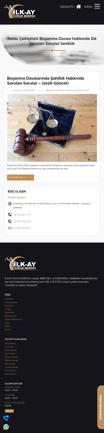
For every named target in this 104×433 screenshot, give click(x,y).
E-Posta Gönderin (19, 228)
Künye (9, 411)
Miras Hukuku (11, 350)
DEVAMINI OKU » (17, 177)
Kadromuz (9, 312)
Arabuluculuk (11, 316)
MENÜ (88, 6)
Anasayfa (22, 56)
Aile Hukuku (10, 343)
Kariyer (8, 309)
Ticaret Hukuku (11, 367)
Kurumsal (9, 306)
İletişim (8, 329)
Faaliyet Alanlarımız (13, 319)
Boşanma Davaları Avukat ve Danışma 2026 (67, 90)
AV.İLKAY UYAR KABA (24, 90)
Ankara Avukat (11, 302)
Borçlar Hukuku (11, 357)
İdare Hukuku (11, 371)
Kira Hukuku (10, 364)
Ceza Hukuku (11, 374)
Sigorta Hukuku (11, 360)
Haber (7, 326)
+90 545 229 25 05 (19, 221)
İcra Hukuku (10, 354)
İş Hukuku (9, 347)
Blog (7, 323)
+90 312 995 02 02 (19, 214)
